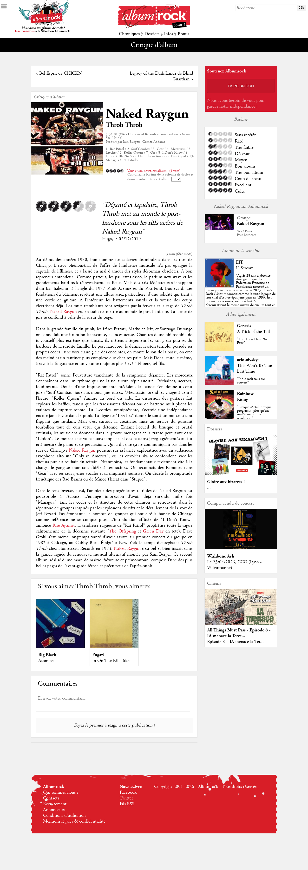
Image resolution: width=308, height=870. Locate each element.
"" (240, 294)
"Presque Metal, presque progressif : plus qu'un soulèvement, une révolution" (254, 413)
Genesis (244, 326)
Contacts (51, 798)
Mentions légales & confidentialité (74, 821)
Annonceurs (54, 810)
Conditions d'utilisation (64, 815)
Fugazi (98, 655)
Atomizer (46, 661)
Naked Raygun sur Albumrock (241, 206)
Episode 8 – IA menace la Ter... (235, 642)
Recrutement (54, 804)
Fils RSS (127, 804)
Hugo (107, 239)
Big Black (47, 655)
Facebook (128, 792)
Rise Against (63, 525)
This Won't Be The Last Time (254, 368)
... (209, 488)
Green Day (153, 531)
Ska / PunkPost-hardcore (246, 233)
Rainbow (245, 393)
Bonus (183, 34)
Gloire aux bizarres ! (226, 482)
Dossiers (151, 34)
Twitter (126, 798)
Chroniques (129, 34)
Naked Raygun (147, 114)
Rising (242, 400)
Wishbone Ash (220, 556)
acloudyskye (248, 360)
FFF (239, 262)
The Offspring (122, 531)
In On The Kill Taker (111, 661)
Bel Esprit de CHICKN (60, 73)
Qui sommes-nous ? (60, 792)
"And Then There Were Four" (253, 341)
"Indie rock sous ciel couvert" (251, 381)
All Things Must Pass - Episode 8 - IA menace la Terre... (238, 633)
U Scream (245, 268)
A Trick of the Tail (253, 332)
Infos (168, 34)
